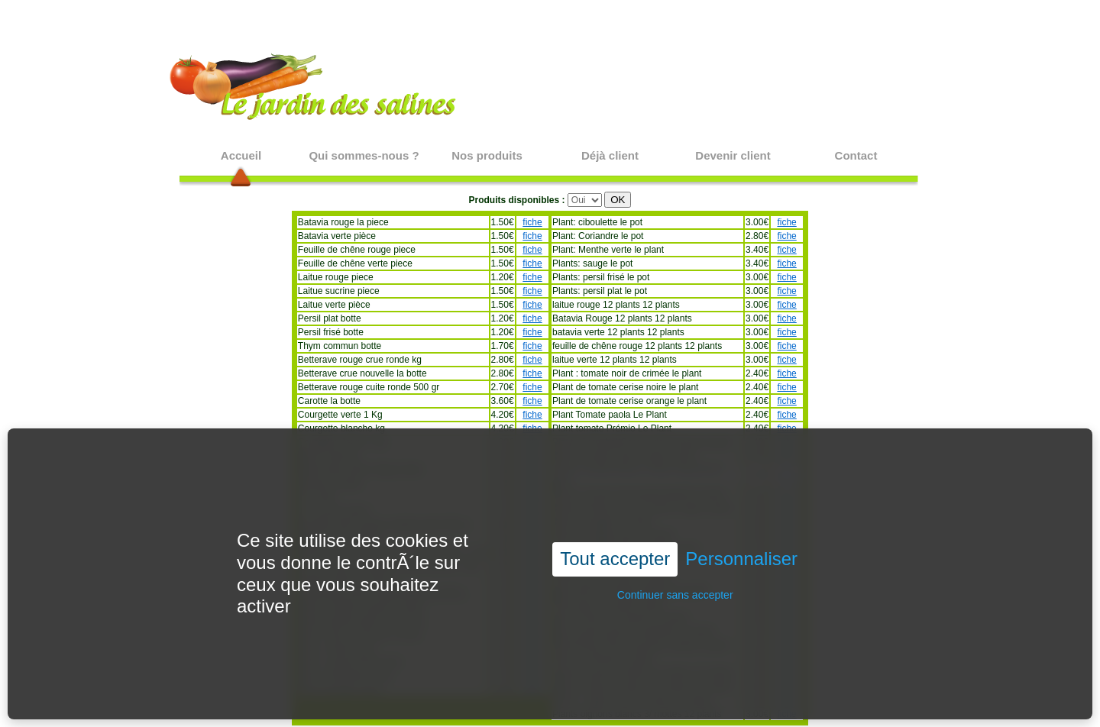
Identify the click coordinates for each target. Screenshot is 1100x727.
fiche (532, 222)
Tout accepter (615, 533)
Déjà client (610, 155)
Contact (856, 155)
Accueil (241, 155)
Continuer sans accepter (675, 570)
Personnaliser (741, 533)
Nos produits (486, 155)
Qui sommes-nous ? (364, 155)
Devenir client (732, 155)
